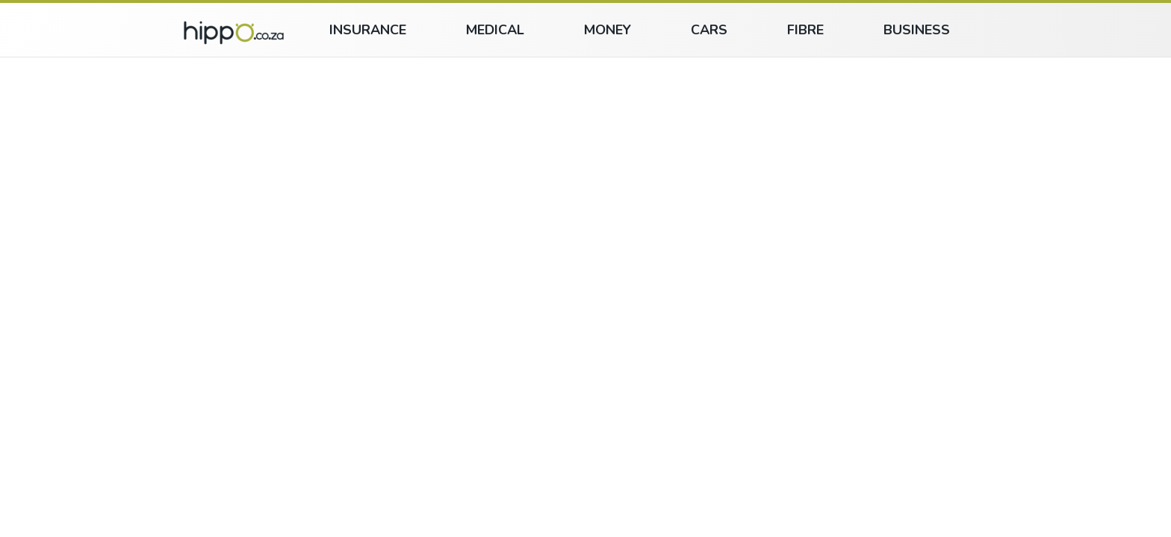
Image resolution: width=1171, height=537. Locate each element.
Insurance (367, 30)
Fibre (805, 30)
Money (607, 30)
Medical (495, 30)
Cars (709, 30)
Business (916, 30)
